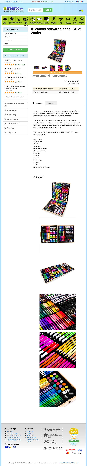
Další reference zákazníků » (15, 97)
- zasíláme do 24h (14, 105)
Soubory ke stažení (12, 124)
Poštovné (8, 37)
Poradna (30, 431)
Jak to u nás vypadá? (14, 435)
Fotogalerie (9, 128)
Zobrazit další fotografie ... (57, 72)
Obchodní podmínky (13, 437)
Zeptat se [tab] (51, 103)
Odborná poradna (11, 119)
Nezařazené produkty (14, 440)
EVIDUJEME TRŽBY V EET (69, 463)
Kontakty (10, 431)
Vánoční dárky (10, 115)
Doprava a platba (12, 433)
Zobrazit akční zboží (15, 50)
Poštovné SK (9, 40)
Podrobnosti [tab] (38, 103)
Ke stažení (30, 435)
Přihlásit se (69, 1)
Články (29, 433)
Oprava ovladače (10, 33)
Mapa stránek (31, 437)
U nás (6, 44)
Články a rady (10, 132)
